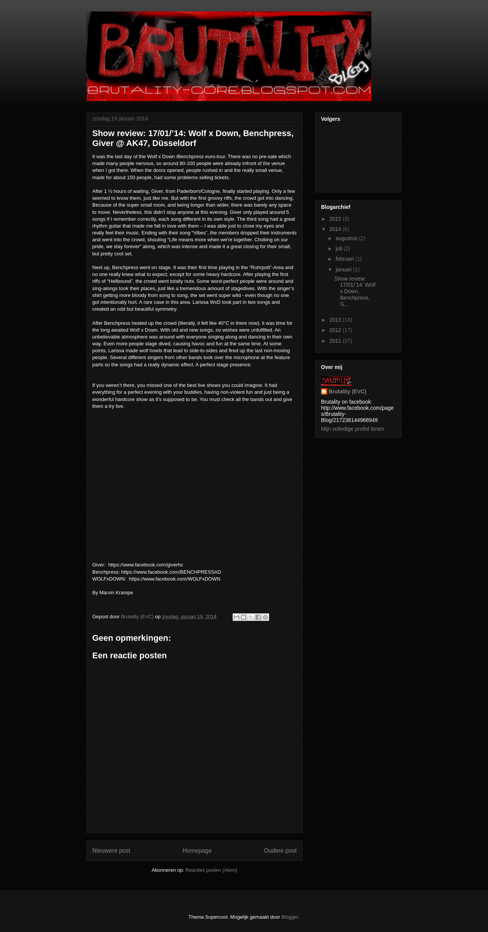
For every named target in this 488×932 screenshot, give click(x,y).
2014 (336, 229)
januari (344, 269)
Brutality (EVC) (347, 391)
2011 (336, 341)
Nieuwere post (111, 850)
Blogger (289, 917)
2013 (336, 320)
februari (345, 259)
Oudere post (280, 850)
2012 (336, 330)
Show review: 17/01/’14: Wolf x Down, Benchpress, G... (355, 291)
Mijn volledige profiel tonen (352, 429)
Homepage (197, 850)
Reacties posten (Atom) (212, 870)
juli (340, 248)
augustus (347, 238)
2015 (336, 219)
